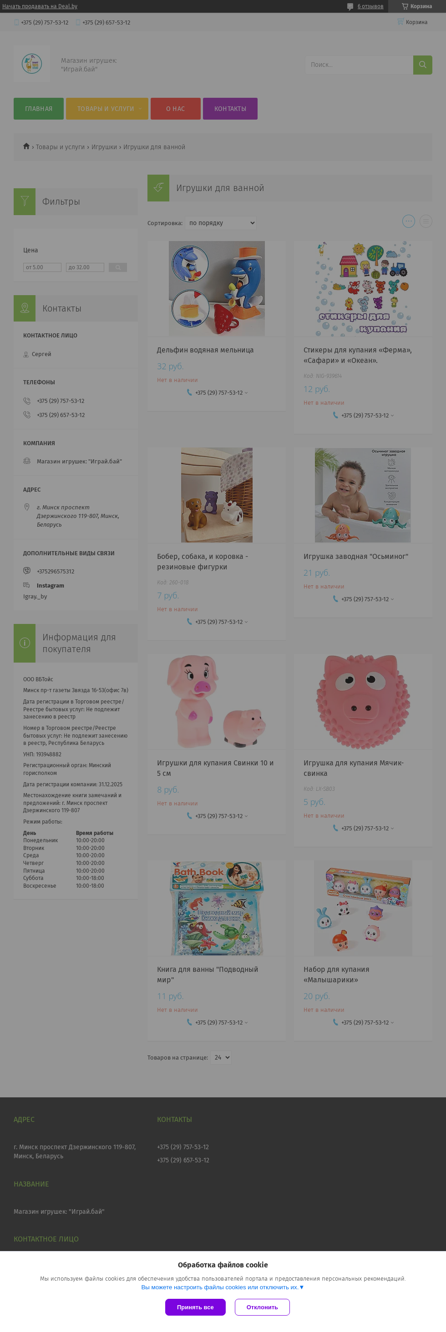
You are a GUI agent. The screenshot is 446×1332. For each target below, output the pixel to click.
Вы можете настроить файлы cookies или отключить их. (220, 1287)
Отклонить (262, 1307)
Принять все (195, 1307)
